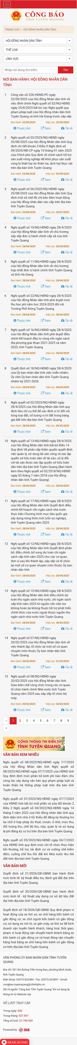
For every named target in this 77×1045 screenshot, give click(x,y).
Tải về (66, 128)
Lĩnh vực (12, 58)
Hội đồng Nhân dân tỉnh (39, 29)
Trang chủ (12, 29)
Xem (46, 128)
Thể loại (12, 49)
